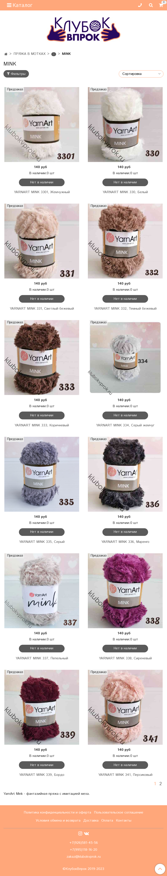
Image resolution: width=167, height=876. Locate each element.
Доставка (91, 820)
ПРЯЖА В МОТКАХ (29, 53)
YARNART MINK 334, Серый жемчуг (125, 425)
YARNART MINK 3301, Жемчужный (42, 192)
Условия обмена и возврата (58, 820)
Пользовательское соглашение (118, 812)
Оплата (107, 820)
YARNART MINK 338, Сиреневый (125, 658)
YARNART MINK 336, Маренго (125, 541)
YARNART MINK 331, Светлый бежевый (42, 308)
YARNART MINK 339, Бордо (41, 774)
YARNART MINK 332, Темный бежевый (125, 308)
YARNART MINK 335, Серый (42, 541)
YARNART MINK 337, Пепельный (42, 658)
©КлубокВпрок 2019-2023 (83, 869)
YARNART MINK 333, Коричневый (42, 425)
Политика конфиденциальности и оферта (57, 812)
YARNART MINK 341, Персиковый (125, 774)
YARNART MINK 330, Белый (125, 192)
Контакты (123, 820)
